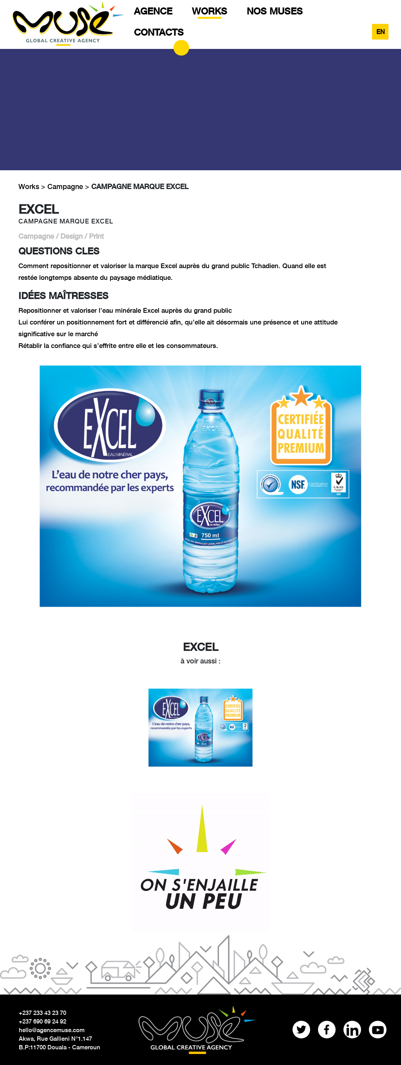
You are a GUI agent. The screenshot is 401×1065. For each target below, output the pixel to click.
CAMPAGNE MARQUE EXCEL (139, 186)
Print (96, 236)
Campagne (65, 186)
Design (71, 236)
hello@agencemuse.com (52, 1029)
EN (380, 31)
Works (29, 186)
